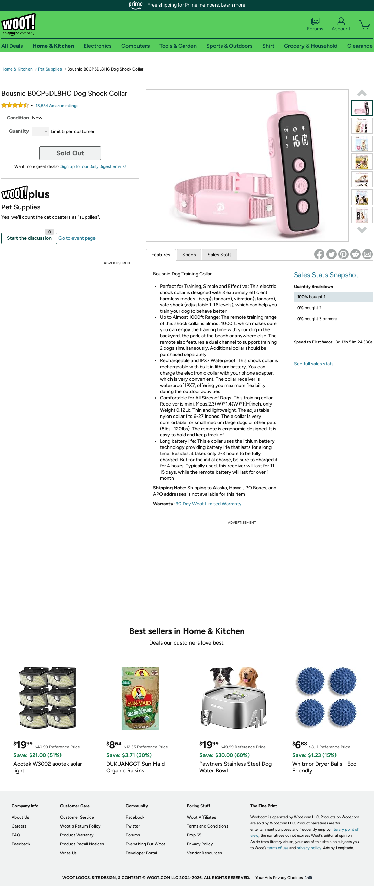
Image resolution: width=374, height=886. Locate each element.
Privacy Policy (200, 844)
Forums (315, 24)
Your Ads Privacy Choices (279, 877)
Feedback (21, 844)
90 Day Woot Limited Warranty (209, 504)
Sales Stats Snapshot (326, 275)
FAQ (16, 835)
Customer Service (77, 817)
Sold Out (70, 153)
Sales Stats (220, 255)
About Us (20, 817)
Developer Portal (141, 853)
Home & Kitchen (17, 69)
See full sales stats (314, 364)
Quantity (19, 131)
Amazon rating (57, 105)
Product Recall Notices (82, 844)
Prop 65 (194, 835)
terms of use (277, 848)
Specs (189, 255)
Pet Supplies (50, 69)
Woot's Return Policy (80, 826)
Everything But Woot (145, 844)
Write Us (68, 853)
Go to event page (77, 238)
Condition (18, 118)
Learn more (233, 5)
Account (341, 24)
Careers (19, 826)
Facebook (135, 817)
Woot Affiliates (201, 817)
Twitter (133, 826)
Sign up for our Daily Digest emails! (93, 166)
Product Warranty (77, 835)
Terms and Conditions (207, 826)
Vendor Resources (204, 853)
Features (160, 255)
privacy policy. (309, 848)
